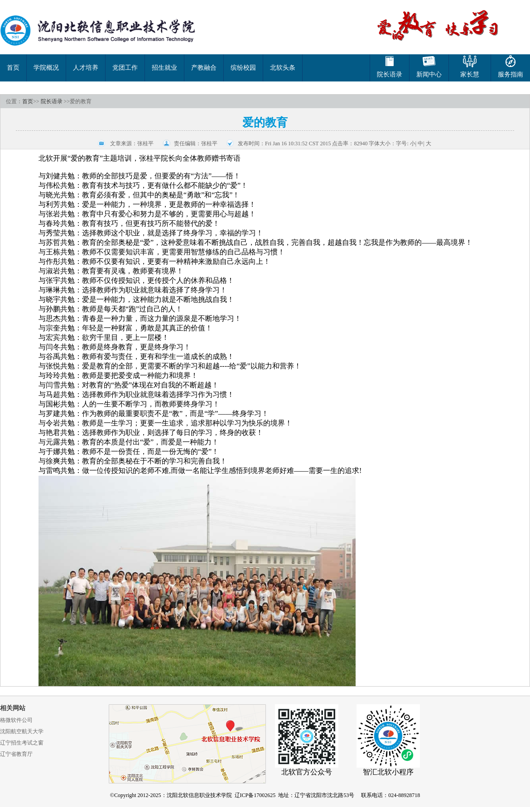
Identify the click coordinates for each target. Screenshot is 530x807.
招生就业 (164, 67)
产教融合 (204, 67)
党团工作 (125, 67)
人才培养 (85, 67)
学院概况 (46, 67)
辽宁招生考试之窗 (21, 743)
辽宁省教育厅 (16, 754)
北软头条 (282, 67)
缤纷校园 (243, 67)
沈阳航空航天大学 (21, 731)
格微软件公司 (16, 720)
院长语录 (52, 101)
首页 (13, 67)
